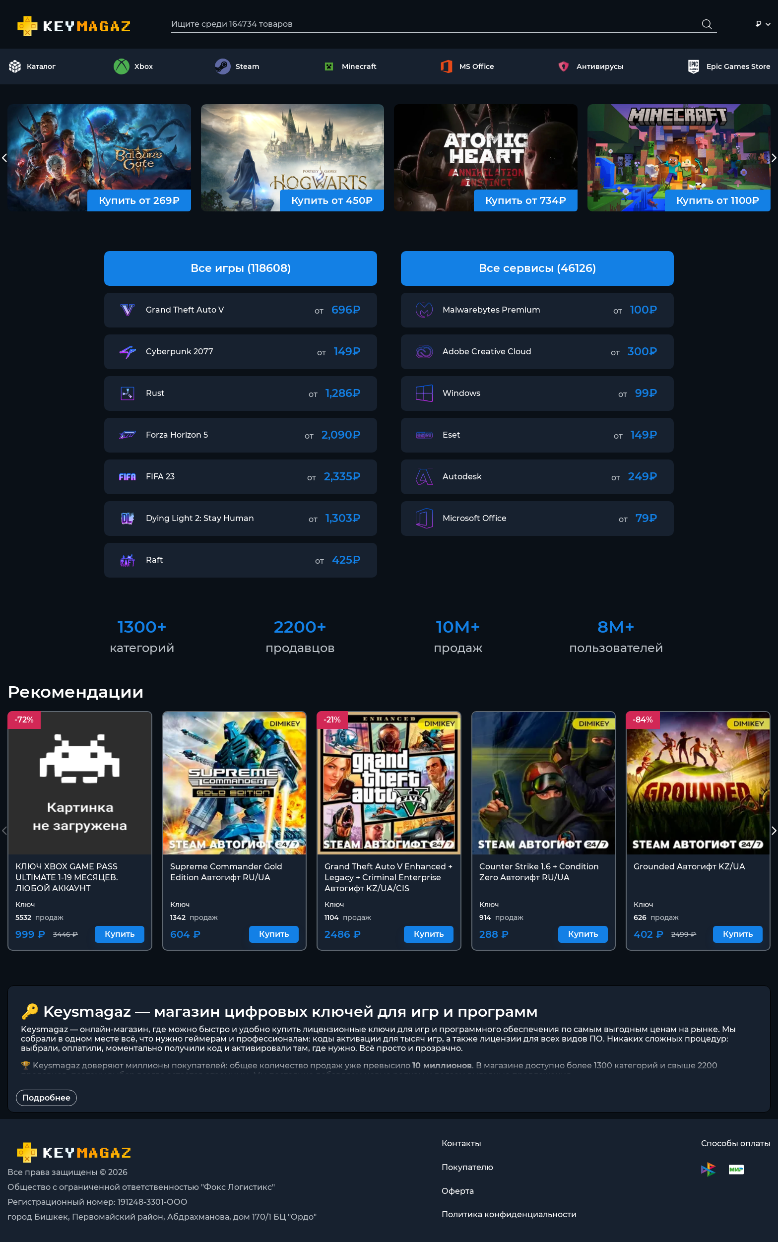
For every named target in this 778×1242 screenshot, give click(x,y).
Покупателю (467, 1167)
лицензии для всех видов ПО (541, 1039)
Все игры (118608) (241, 268)
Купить (119, 934)
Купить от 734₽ (525, 200)
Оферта (458, 1191)
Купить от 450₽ (332, 200)
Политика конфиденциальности (509, 1215)
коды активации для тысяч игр (377, 1039)
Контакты (461, 1143)
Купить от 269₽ (139, 200)
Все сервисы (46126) (537, 268)
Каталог (32, 66)
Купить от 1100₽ (717, 200)
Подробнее (46, 1098)
